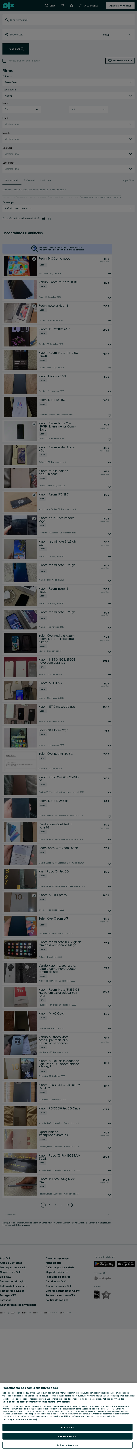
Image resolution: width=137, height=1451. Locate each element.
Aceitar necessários (67, 1436)
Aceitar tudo (67, 1427)
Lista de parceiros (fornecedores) (19, 1419)
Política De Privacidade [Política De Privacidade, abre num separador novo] (114, 1399)
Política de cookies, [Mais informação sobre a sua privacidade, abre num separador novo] (92, 1399)
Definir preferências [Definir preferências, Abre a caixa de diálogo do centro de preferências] (67, 1445)
